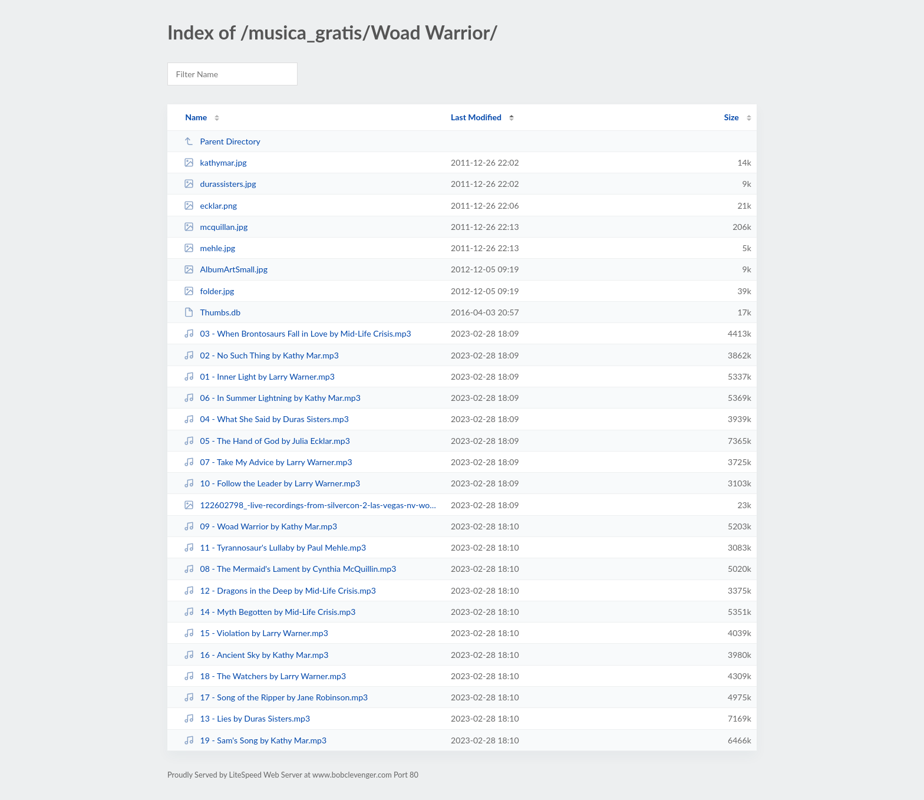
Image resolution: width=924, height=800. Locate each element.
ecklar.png (210, 205)
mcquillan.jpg (216, 227)
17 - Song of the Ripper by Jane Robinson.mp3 (276, 697)
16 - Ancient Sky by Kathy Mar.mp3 (256, 655)
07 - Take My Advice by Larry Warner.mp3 (268, 462)
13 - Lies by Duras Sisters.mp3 (247, 718)
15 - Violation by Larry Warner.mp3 (256, 633)
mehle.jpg (209, 248)
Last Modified (476, 117)
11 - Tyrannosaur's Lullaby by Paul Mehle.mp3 (275, 547)
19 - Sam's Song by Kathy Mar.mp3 (255, 740)
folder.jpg (209, 291)
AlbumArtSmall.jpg (226, 269)
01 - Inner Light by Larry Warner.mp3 (259, 376)
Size (731, 117)
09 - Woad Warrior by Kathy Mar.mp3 (260, 526)
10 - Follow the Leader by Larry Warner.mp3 (272, 483)
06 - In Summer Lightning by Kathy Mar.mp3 (272, 398)
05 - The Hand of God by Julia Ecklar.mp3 (267, 441)
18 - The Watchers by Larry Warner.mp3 (265, 676)
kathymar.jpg (215, 162)
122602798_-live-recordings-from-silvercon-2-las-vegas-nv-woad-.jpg (312, 505)
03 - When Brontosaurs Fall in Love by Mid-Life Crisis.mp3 (297, 333)
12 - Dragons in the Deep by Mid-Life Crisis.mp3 (280, 590)
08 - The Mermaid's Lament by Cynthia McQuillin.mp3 (290, 569)
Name (196, 117)
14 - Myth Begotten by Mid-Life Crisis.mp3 (269, 612)
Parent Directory (222, 141)
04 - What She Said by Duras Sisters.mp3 (266, 419)
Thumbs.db (212, 312)
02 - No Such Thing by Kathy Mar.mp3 (261, 355)
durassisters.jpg (220, 184)
